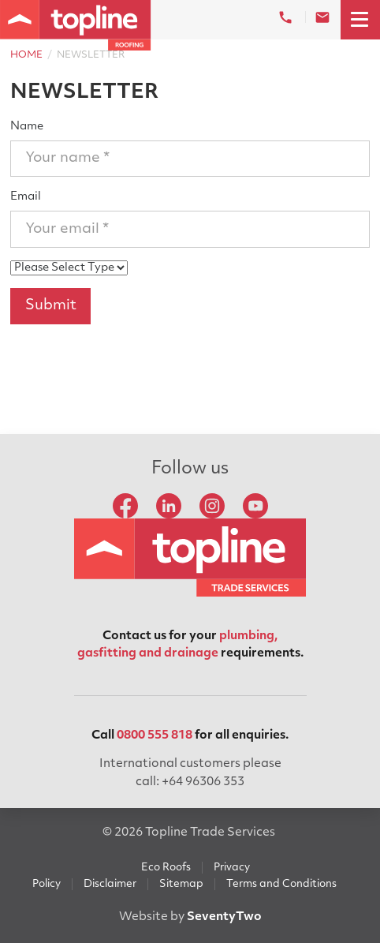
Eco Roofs (166, 868)
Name (26, 127)
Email (25, 197)
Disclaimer (110, 884)
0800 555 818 (154, 736)
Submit (50, 305)
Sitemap (181, 884)
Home (26, 55)
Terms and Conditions (281, 884)
